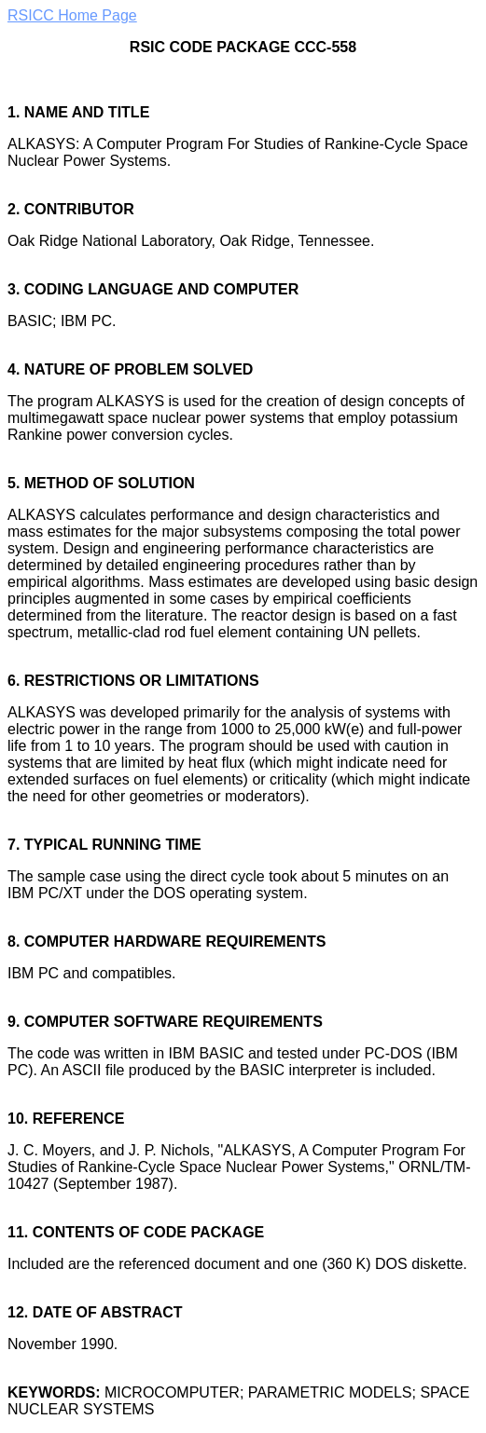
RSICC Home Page (72, 15)
